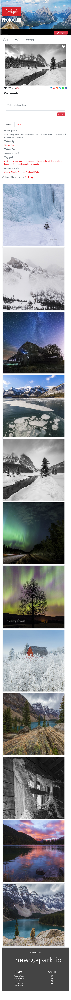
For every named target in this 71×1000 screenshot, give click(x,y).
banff (12, 164)
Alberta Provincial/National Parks (25, 172)
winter (6, 161)
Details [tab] (9, 124)
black (40, 161)
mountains (32, 161)
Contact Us (19, 983)
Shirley (29, 177)
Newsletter (19, 986)
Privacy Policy (19, 978)
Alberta (7, 172)
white (48, 161)
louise (6, 164)
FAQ (18, 981)
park (24, 164)
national (18, 164)
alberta (29, 164)
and (44, 161)
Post (61, 114)
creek (25, 161)
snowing (18, 161)
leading (54, 161)
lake (60, 161)
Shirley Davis (10, 145)
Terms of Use (19, 976)
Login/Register (61, 33)
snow (12, 161)
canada (36, 164)
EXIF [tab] (19, 124)
